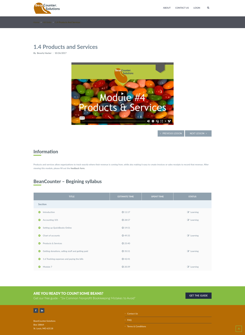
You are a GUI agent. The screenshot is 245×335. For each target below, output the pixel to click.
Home (36, 22)
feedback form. (78, 167)
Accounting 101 (48, 219)
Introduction (46, 211)
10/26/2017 (61, 53)
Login (196, 7)
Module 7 (45, 266)
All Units (47, 22)
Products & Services (50, 242)
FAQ (129, 319)
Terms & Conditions (136, 325)
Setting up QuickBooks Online (55, 227)
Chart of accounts (49, 234)
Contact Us (182, 7)
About (167, 7)
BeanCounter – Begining (58, 180)
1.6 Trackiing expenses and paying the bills (60, 258)
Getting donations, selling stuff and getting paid (63, 250)
